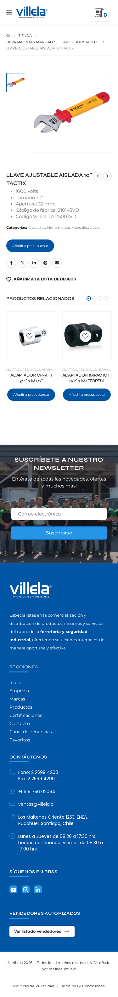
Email (57, 263)
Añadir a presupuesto (30, 246)
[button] (89, 298)
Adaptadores (17, 369)
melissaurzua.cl (62, 969)
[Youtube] (13, 889)
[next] (107, 176)
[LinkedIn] (38, 889)
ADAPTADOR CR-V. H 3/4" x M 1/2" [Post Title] (31, 378)
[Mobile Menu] (11, 12)
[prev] (97, 176)
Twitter (23, 263)
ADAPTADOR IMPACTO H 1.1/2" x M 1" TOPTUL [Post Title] (86, 378)
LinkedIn (34, 263)
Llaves (95, 227)
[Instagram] (26, 889)
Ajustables (36, 227)
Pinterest (46, 263)
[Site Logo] (32, 12)
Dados (35, 369)
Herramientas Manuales (67, 227)
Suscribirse (59, 533)
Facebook (11, 263)
